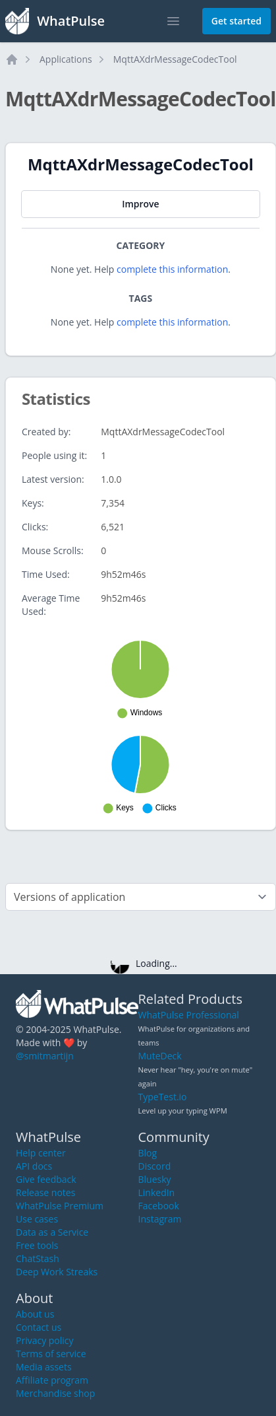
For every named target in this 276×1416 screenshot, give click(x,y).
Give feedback (46, 1179)
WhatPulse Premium (59, 1205)
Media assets (44, 1367)
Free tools (37, 1245)
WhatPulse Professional (188, 1015)
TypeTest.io (162, 1096)
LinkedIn (156, 1192)
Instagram (160, 1219)
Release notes (45, 1192)
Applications (66, 59)
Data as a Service (52, 1232)
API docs (34, 1166)
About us (35, 1314)
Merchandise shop (55, 1393)
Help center (41, 1153)
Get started (236, 21)
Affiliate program (52, 1380)
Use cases (37, 1219)
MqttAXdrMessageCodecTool (175, 59)
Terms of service (51, 1353)
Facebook (158, 1205)
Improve (140, 203)
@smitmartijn (45, 1055)
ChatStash (37, 1258)
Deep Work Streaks (56, 1271)
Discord (154, 1166)
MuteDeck (160, 1055)
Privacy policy (45, 1340)
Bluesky (154, 1179)
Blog (147, 1153)
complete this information (172, 269)
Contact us (38, 1327)
